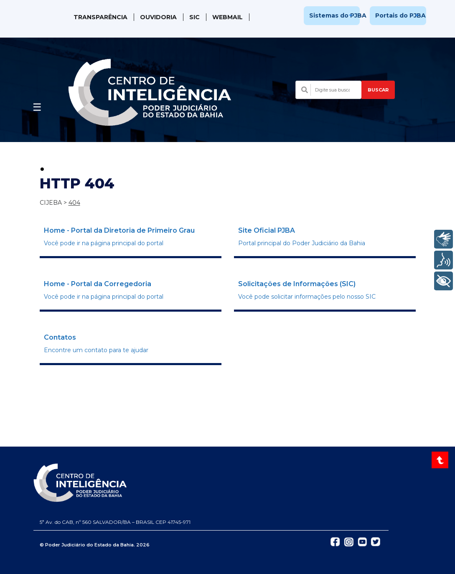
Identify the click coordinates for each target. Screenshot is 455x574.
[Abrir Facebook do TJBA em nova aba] (335, 541)
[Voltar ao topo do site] (441, 460)
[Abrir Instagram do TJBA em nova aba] (348, 541)
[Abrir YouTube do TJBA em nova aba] (362, 541)
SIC (194, 17)
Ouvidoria (158, 17)
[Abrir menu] (37, 105)
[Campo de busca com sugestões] (328, 90)
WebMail (227, 17)
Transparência (100, 17)
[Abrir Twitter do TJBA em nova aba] (376, 541)
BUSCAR (378, 90)
